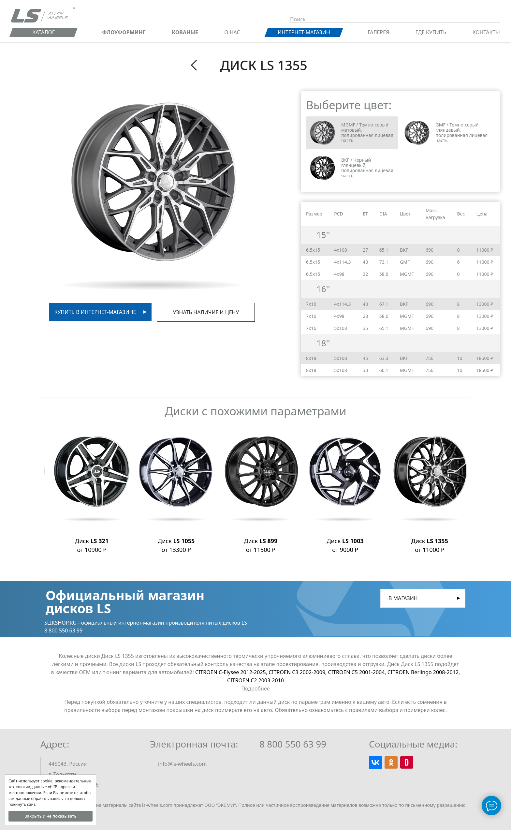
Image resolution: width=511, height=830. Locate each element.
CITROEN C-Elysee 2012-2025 (232, 672)
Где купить (431, 32)
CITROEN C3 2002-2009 (298, 672)
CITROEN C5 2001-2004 (357, 672)
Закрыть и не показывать (50, 816)
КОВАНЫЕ (185, 32)
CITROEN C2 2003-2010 (255, 680)
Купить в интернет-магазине (95, 312)
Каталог (43, 32)
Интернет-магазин (304, 32)
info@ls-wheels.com (182, 763)
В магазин (403, 598)
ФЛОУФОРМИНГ (123, 32)
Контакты (486, 32)
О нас (232, 32)
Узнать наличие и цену (206, 312)
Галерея (378, 32)
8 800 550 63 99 (292, 744)
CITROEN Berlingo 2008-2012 (423, 672)
